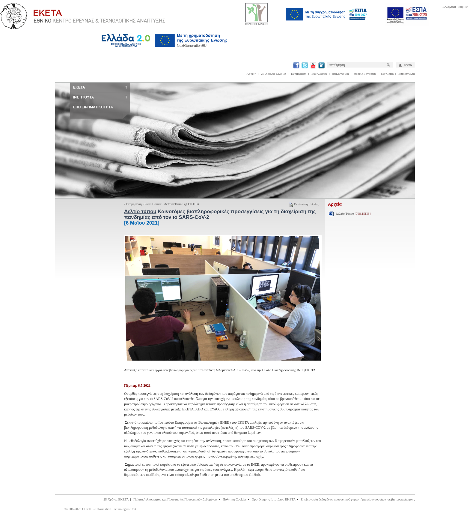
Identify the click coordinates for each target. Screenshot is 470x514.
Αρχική (251, 73)
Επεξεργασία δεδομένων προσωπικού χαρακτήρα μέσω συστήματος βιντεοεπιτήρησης (358, 499)
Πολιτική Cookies (234, 499)
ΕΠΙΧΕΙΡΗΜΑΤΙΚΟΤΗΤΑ (93, 107)
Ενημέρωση (299, 73)
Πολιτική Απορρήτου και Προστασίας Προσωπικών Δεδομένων (175, 499)
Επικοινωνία (406, 73)
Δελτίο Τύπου (353, 213)
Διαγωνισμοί (340, 73)
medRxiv (152, 475)
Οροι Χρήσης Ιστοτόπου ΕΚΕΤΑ (274, 499)
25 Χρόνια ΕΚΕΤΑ (273, 73)
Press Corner (153, 204)
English (463, 6)
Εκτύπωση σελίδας (304, 204)
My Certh (387, 73)
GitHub (254, 475)
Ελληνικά (449, 6)
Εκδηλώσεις (319, 73)
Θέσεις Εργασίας (365, 73)
